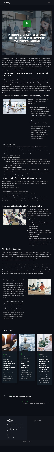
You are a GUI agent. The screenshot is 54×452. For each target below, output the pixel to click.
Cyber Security (27, 31)
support (22, 51)
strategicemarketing (26, 363)
